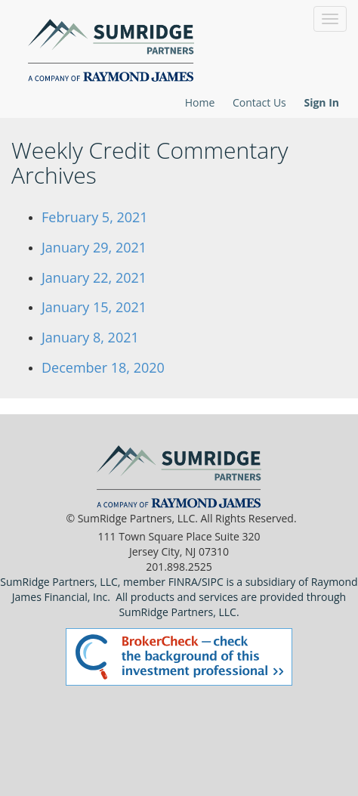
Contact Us (259, 102)
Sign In (321, 102)
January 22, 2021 (94, 277)
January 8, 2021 (90, 337)
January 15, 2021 (94, 307)
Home (200, 102)
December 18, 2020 (103, 367)
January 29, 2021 (94, 247)
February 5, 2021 (95, 217)
